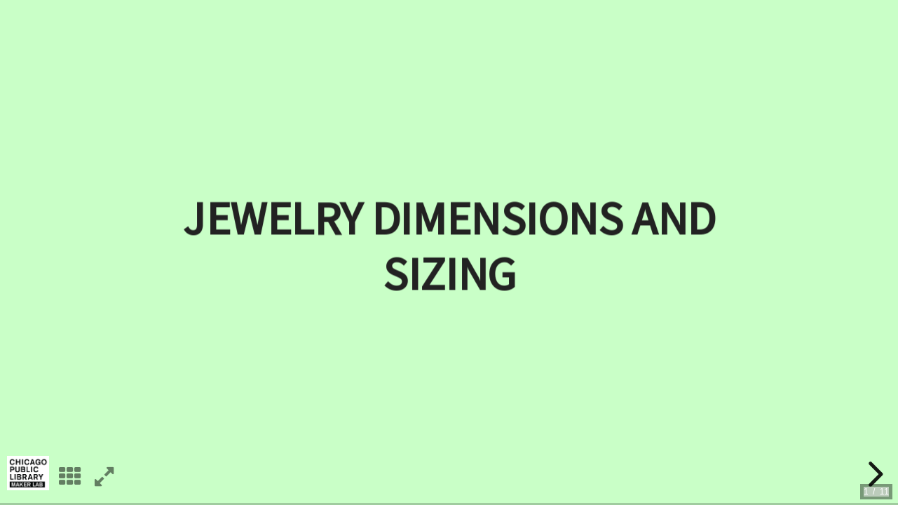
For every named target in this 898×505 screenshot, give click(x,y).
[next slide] (873, 474)
